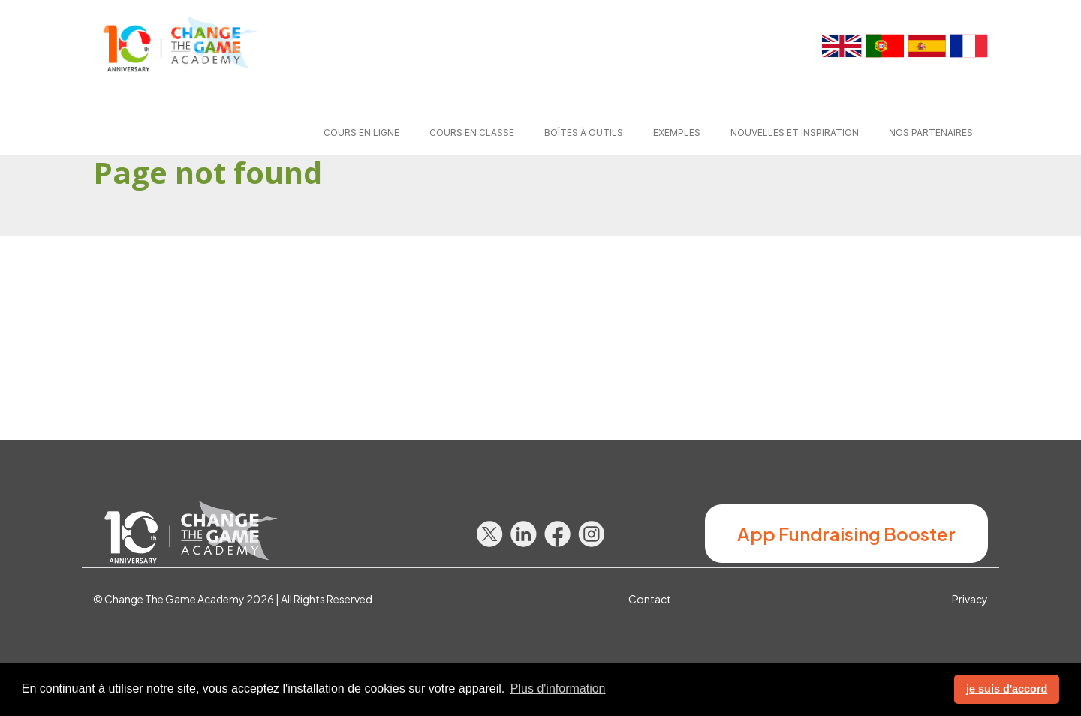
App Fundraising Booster (846, 533)
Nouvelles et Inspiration (794, 132)
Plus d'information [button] (558, 688)
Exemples (676, 132)
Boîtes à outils (583, 132)
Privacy (970, 599)
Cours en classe (471, 132)
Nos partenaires (931, 132)
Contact (649, 599)
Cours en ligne (361, 132)
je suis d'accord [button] (1006, 689)
